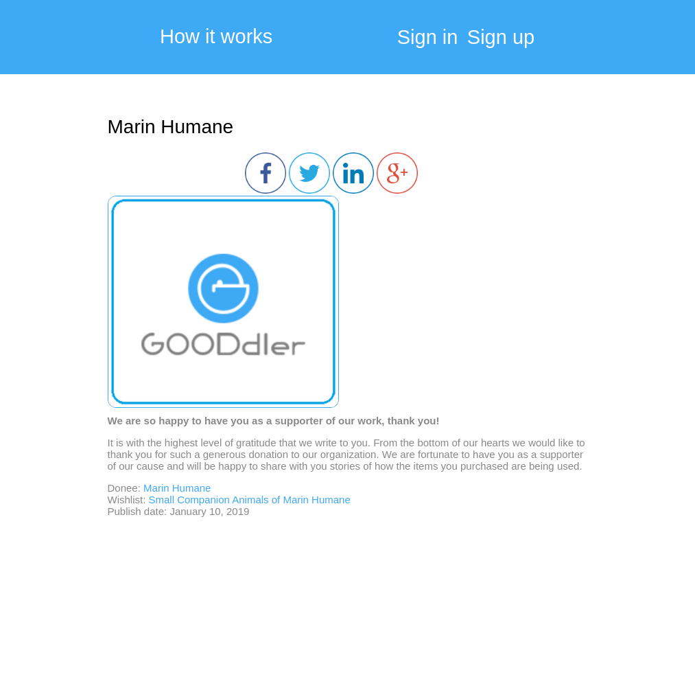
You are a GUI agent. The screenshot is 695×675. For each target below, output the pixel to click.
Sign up (500, 37)
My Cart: (647, 41)
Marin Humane (171, 126)
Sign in (427, 37)
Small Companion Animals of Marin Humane (250, 499)
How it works (216, 36)
